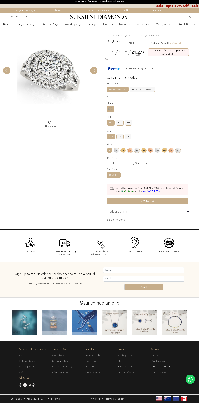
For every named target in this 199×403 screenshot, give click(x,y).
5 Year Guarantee (60, 371)
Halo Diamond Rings (138, 35)
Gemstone (89, 366)
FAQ (21, 371)
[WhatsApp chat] (190, 379)
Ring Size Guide (138, 163)
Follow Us (24, 378)
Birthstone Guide (126, 371)
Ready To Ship (125, 366)
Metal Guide (90, 361)
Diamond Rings (50, 24)
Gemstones (143, 24)
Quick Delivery (187, 24)
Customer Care (60, 349)
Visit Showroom (159, 361)
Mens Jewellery (164, 24)
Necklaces (124, 24)
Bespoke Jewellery (27, 366)
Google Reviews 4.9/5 (25, 10)
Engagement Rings (26, 24)
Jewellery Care (125, 355)
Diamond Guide (92, 355)
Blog (120, 361)
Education (90, 349)
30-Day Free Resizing (62, 366)
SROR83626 (155, 35)
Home (109, 35)
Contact (155, 349)
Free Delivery (58, 355)
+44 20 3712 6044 (151, 191)
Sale (6, 24)
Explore (122, 349)
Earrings (92, 24)
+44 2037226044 (16, 16)
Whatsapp (127, 191)
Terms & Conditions (115, 398)
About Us (23, 355)
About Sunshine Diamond (32, 349)
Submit (144, 287)
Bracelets (108, 24)
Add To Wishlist (50, 125)
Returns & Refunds (61, 361)
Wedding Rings (73, 24)
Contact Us (156, 355)
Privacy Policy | (97, 398)
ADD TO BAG (147, 201)
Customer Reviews (27, 361)
